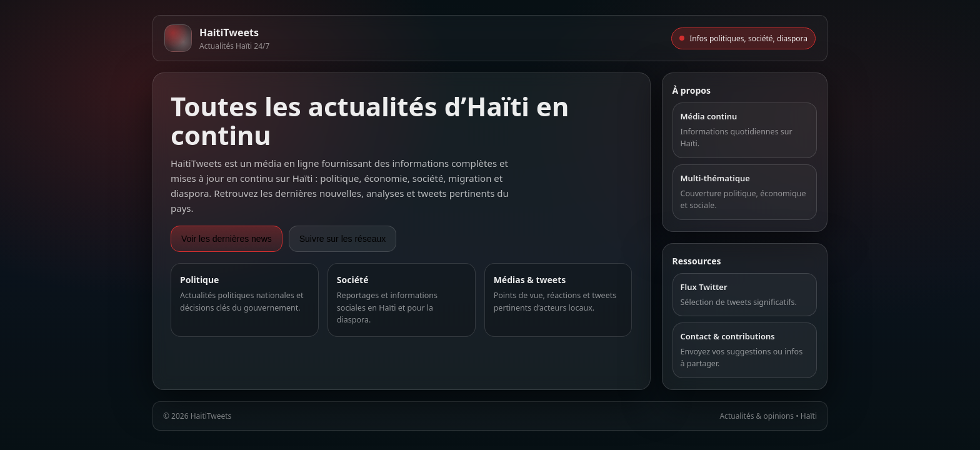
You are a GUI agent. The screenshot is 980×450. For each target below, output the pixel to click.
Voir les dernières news (226, 239)
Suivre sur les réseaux (342, 239)
